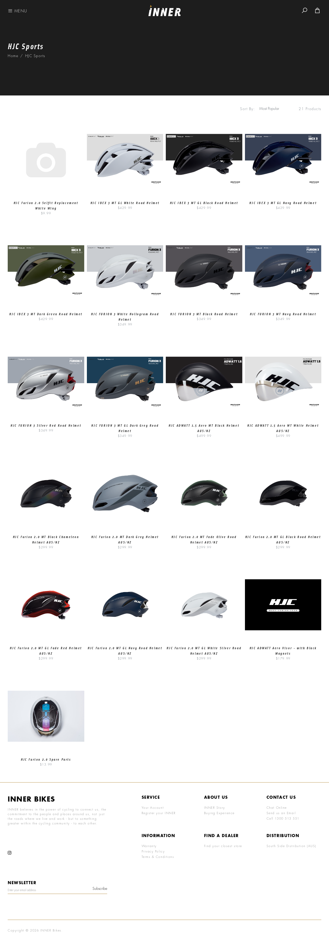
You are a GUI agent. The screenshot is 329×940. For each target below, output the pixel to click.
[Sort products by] (271, 108)
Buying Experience (219, 813)
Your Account (153, 807)
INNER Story (214, 807)
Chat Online (277, 807)
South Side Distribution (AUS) (291, 846)
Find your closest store (223, 846)
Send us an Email (281, 813)
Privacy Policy (153, 851)
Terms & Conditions (158, 857)
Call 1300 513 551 (283, 818)
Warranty (149, 846)
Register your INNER (159, 813)
